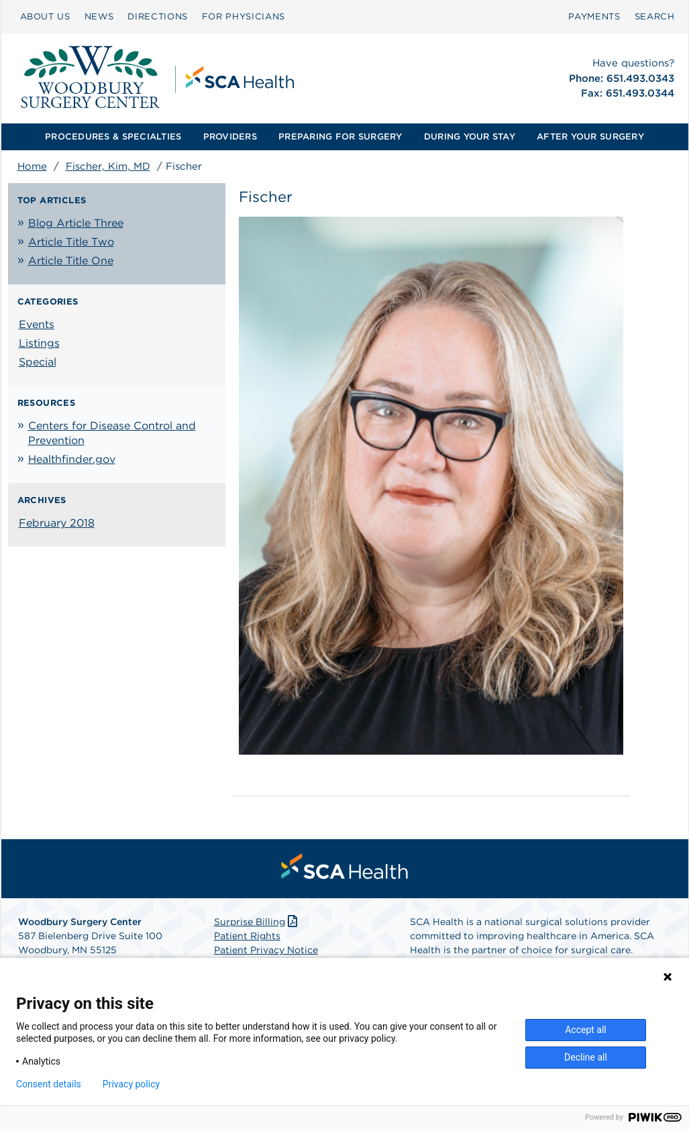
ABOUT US (45, 16)
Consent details (48, 1084)
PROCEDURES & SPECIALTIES (113, 136)
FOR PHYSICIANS (243, 16)
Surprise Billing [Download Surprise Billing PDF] (257, 921)
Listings (39, 343)
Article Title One (70, 260)
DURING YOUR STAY (469, 136)
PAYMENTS (594, 16)
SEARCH (655, 16)
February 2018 (57, 523)
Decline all (585, 1057)
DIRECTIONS (157, 16)
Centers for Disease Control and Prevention (112, 433)
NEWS (99, 16)
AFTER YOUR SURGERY (590, 136)
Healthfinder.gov (71, 459)
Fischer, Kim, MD (108, 166)
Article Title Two (71, 241)
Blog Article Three (75, 223)
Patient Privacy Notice (266, 950)
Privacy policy (131, 1084)
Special (37, 362)
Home (32, 166)
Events (36, 324)
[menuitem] (45, 17)
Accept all (585, 1029)
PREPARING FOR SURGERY (340, 136)
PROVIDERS (230, 136)
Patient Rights (247, 935)
